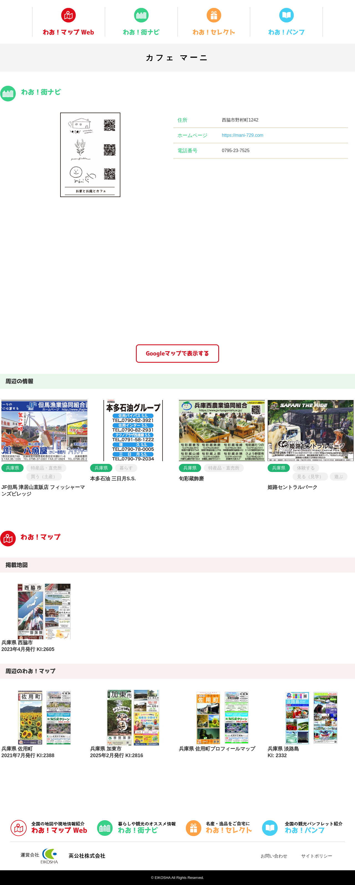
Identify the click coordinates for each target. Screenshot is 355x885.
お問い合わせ (274, 856)
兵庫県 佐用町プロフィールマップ (217, 749)
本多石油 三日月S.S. (113, 478)
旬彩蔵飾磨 (191, 478)
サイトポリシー (316, 856)
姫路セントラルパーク (293, 487)
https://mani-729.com (242, 135)
